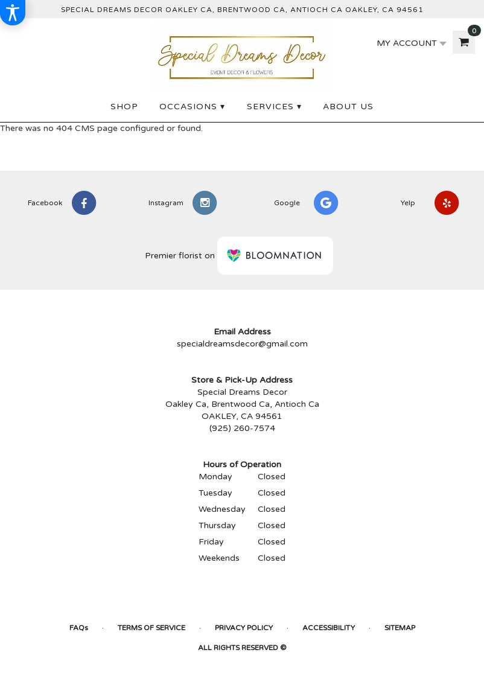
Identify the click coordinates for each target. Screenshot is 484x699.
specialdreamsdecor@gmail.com (242, 344)
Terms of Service (151, 628)
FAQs (78, 628)
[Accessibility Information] (12, 12)
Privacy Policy (244, 628)
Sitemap (399, 628)
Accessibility (328, 628)
